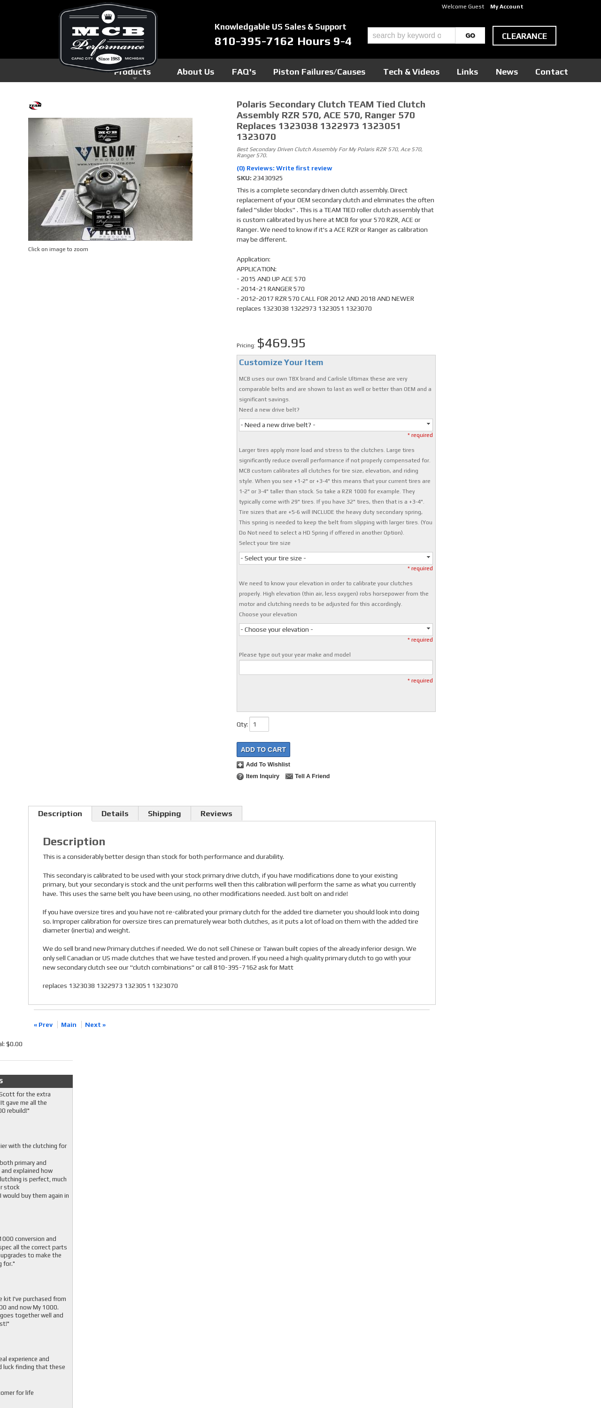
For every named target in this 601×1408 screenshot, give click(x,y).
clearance (524, 36)
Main (69, 1024)
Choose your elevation (268, 614)
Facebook (235, 1277)
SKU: (245, 178)
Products (257, 70)
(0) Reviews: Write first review (284, 168)
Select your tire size (265, 543)
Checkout (458, 107)
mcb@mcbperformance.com (489, 1337)
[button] (426, 35)
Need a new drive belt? (269, 409)
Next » (95, 1024)
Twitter (233, 1286)
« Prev (43, 1024)
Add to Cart (263, 749)
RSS (227, 1304)
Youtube (233, 1295)
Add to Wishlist (268, 764)
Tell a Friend (312, 776)
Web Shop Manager (390, 1385)
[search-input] (411, 35)
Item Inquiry (262, 776)
